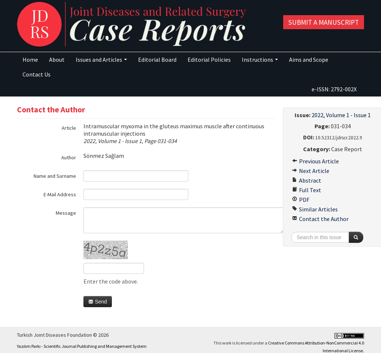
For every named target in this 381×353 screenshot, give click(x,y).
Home (30, 59)
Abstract (306, 180)
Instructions (260, 59)
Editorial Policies (209, 59)
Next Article (310, 170)
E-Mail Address (60, 194)
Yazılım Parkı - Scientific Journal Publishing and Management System (82, 346)
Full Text (306, 190)
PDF (300, 199)
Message (66, 213)
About (57, 59)
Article (69, 128)
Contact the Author (320, 219)
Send (97, 302)
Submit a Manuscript (323, 22)
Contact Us (37, 74)
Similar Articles (315, 209)
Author (68, 157)
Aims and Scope (308, 59)
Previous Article (315, 161)
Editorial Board (157, 59)
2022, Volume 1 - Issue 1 (341, 115)
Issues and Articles (101, 59)
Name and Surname (55, 176)
